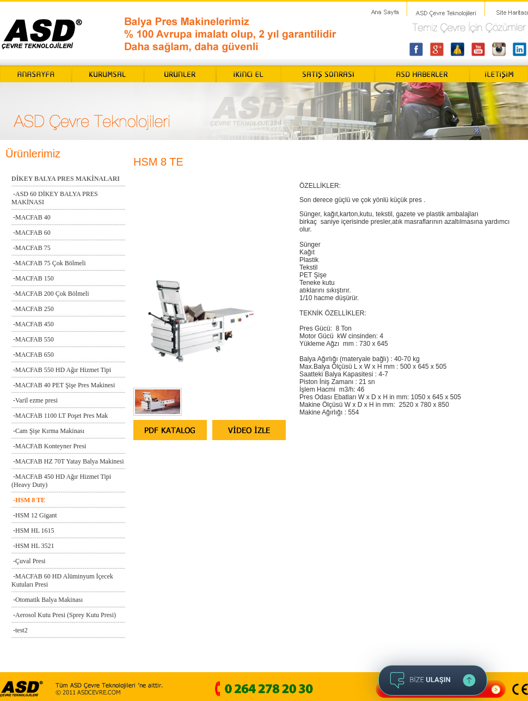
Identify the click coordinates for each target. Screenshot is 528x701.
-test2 (19, 630)
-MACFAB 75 (31, 248)
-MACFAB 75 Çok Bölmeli (48, 263)
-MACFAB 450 (32, 324)
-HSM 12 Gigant (34, 515)
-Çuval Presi (28, 561)
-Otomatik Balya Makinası (47, 600)
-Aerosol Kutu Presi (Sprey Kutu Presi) (63, 615)
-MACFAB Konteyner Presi (48, 446)
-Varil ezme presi (34, 400)
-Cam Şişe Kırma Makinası (47, 431)
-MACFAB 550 (32, 339)
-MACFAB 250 (32, 309)
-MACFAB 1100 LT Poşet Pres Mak (59, 415)
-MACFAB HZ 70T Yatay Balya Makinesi (67, 461)
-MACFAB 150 (32, 278)
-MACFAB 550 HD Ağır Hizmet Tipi (61, 370)
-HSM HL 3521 (32, 546)
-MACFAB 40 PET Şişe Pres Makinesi (63, 385)
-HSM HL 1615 (32, 530)
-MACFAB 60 (31, 232)
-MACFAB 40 (31, 217)
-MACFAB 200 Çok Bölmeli (50, 293)
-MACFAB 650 (32, 354)
